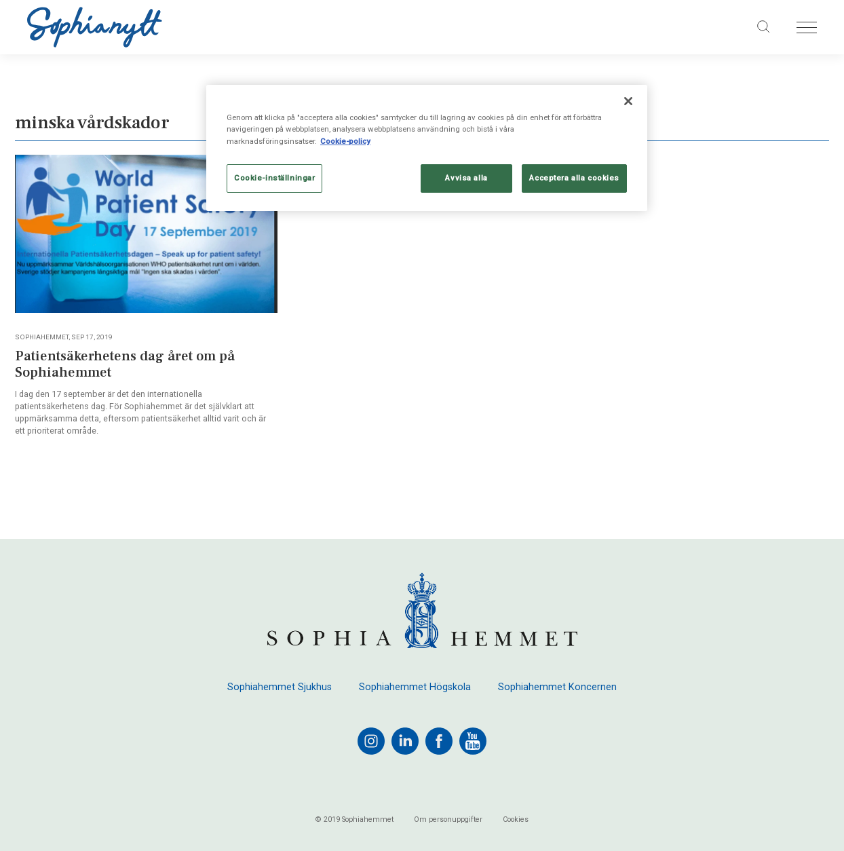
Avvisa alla (466, 178)
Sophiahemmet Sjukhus (279, 687)
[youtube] (472, 741)
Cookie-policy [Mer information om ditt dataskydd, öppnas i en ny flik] (345, 141)
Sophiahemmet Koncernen (557, 687)
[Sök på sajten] (763, 27)
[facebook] (439, 741)
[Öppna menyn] (807, 27)
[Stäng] (628, 101)
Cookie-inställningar (274, 178)
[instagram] (371, 741)
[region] (426, 147)
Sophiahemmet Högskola (415, 687)
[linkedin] (405, 741)
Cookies (516, 820)
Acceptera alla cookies (574, 178)
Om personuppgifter (448, 820)
